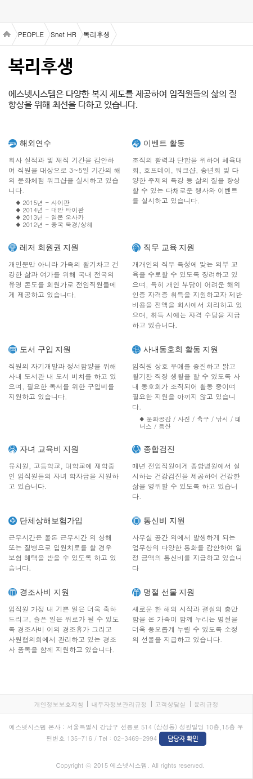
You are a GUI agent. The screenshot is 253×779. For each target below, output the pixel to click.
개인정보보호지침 (58, 704)
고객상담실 (170, 704)
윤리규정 (206, 704)
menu (11, 12)
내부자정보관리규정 (119, 704)
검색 (242, 11)
